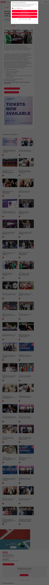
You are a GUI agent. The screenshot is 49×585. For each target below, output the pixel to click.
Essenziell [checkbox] (15, 8)
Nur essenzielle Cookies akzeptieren (24, 16)
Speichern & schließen (24, 13)
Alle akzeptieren (24, 11)
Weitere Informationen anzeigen (24, 18)
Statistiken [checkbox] (21, 8)
